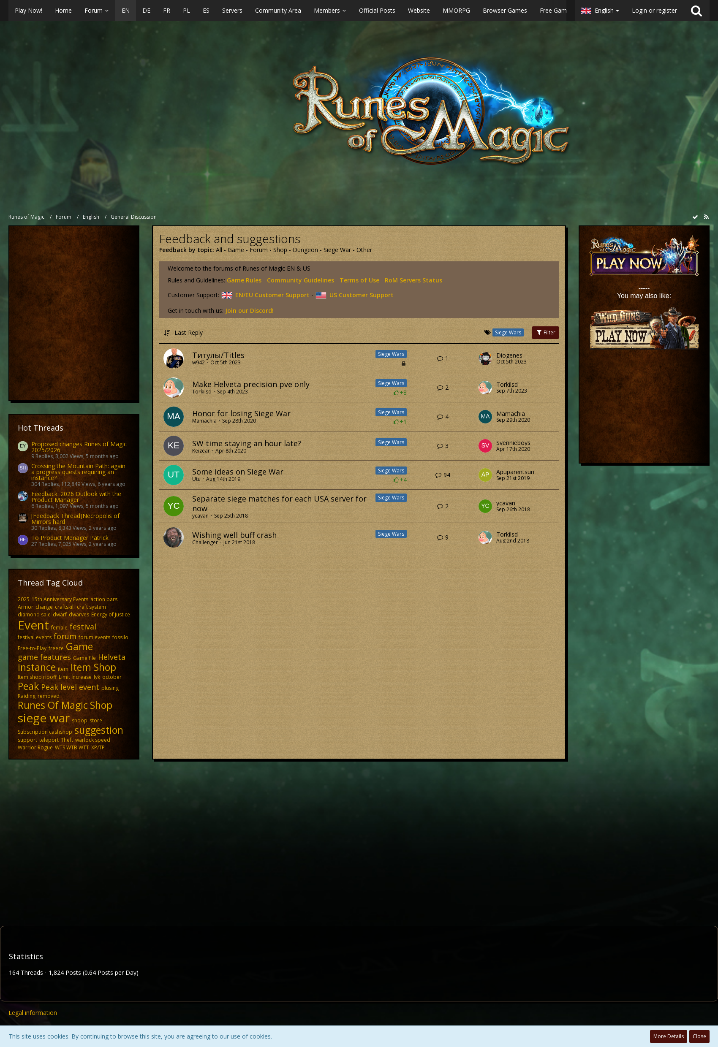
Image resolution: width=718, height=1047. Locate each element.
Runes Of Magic (53, 705)
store (96, 720)
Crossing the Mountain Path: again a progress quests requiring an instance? (78, 472)
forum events (94, 637)
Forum (259, 250)
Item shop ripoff (37, 677)
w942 (198, 362)
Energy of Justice (110, 614)
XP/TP (98, 747)
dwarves (79, 614)
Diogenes (509, 355)
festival (83, 626)
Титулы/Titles (218, 355)
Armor (25, 606)
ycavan (200, 515)
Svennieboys (513, 443)
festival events (35, 637)
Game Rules (244, 280)
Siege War (337, 250)
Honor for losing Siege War (241, 413)
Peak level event (70, 687)
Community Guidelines (300, 280)
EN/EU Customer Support (265, 295)
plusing (110, 688)
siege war (44, 718)
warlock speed (92, 739)
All (219, 250)
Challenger (205, 542)
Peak (28, 686)
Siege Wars (391, 354)
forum (65, 636)
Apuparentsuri (515, 472)
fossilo (120, 637)
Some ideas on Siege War (237, 472)
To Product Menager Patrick (70, 538)
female (59, 627)
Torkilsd (202, 391)
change (44, 606)
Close (699, 1036)
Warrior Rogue (35, 747)
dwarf (60, 614)
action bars (103, 599)
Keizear (201, 450)
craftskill (65, 606)
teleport (49, 739)
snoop (79, 720)
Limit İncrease (75, 677)
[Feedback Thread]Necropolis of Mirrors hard (75, 519)
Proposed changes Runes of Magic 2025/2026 (79, 447)
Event (33, 625)
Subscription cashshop (45, 731)
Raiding (26, 696)
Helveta (111, 657)
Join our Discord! (249, 311)
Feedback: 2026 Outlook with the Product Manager (76, 497)
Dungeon (305, 250)
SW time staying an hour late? (246, 443)
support (27, 739)
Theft (67, 739)
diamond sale (34, 614)
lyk (97, 677)
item (63, 669)
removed (49, 696)
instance (37, 667)
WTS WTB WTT (72, 747)
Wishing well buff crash (234, 535)
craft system (91, 606)
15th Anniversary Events (60, 599)
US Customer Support (354, 295)
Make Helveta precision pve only (251, 384)
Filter (545, 332)
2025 (24, 599)
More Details (668, 1036)
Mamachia (204, 420)
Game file (84, 658)
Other (364, 250)
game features (44, 657)
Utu (196, 479)
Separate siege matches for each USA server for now (279, 503)
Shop (101, 705)
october (112, 677)
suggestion (98, 730)
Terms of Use (359, 280)
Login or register (654, 10)
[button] (287, 10)
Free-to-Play (32, 648)
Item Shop (93, 667)
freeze (56, 648)
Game (79, 646)
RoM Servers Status (413, 280)
